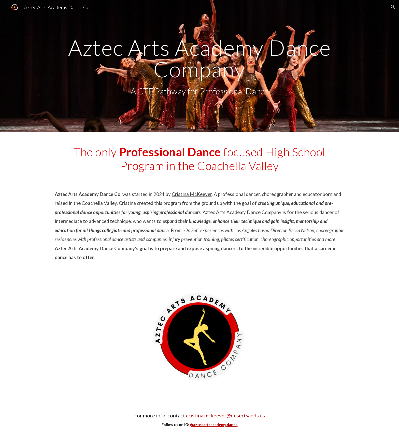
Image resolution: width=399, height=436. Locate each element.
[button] (393, 7)
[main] (199, 66)
